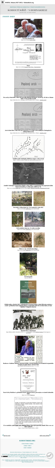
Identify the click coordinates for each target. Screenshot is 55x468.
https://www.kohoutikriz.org (27, 462)
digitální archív (43, 100)
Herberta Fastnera (39, 332)
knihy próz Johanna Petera (22, 425)
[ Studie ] (31, 443)
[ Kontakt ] (29, 447)
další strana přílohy (45, 435)
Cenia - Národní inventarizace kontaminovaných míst (38, 188)
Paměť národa (32, 39)
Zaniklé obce (18, 188)
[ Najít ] (25, 447)
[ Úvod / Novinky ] (25, 443)
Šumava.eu (32, 395)
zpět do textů (7, 435)
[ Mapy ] (29, 445)
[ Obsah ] (26, 445)
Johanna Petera (23, 305)
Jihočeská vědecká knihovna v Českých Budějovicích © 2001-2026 (23, 452)
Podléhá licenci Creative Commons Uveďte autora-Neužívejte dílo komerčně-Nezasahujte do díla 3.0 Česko (23, 457)
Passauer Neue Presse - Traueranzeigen (32, 67)
